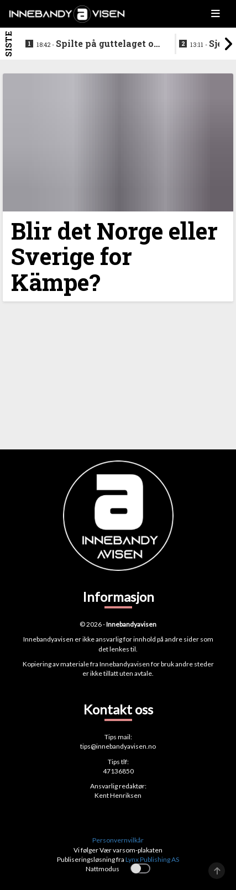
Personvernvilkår (118, 840)
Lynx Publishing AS (152, 859)
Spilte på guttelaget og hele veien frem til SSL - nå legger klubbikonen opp (97, 44)
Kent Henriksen (118, 795)
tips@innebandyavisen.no (118, 746)
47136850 (118, 771)
